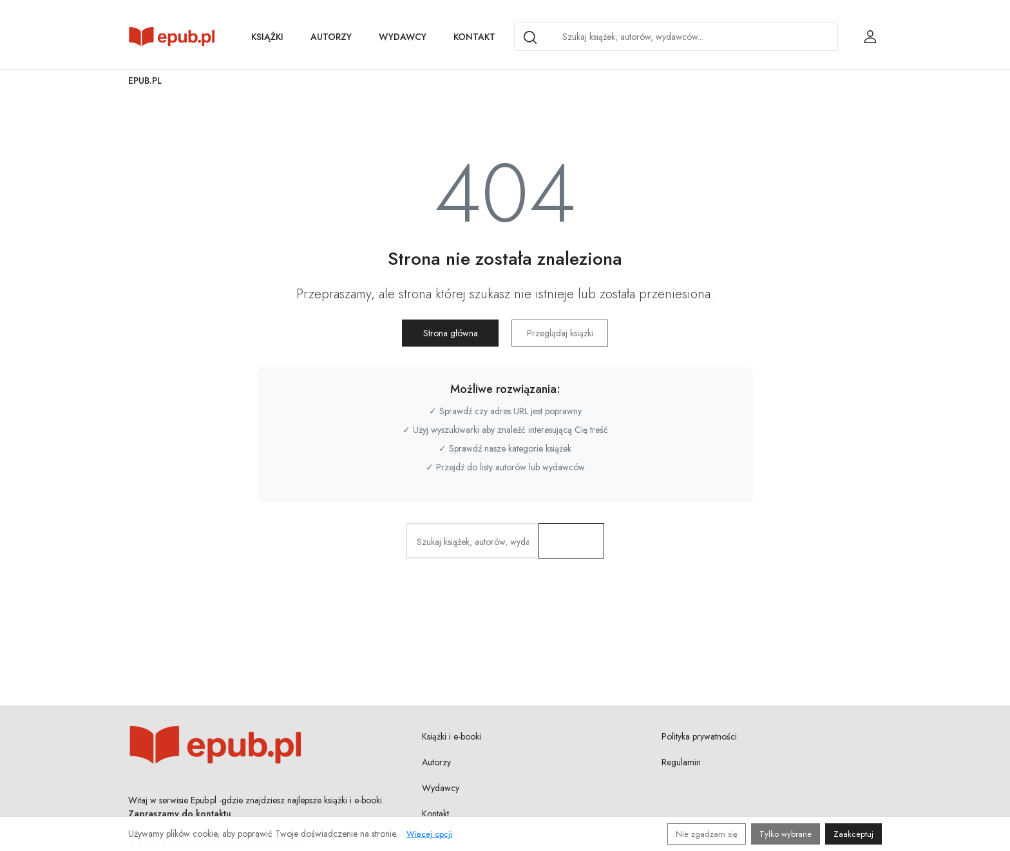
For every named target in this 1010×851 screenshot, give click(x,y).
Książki (267, 36)
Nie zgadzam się (707, 834)
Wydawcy (402, 36)
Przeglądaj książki (560, 333)
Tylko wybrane (785, 834)
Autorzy (331, 36)
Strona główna (450, 333)
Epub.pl (145, 80)
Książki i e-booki (451, 736)
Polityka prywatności (699, 736)
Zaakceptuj (853, 834)
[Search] (530, 37)
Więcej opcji (429, 834)
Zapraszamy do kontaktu (179, 813)
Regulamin (681, 762)
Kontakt (474, 36)
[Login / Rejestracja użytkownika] (870, 37)
